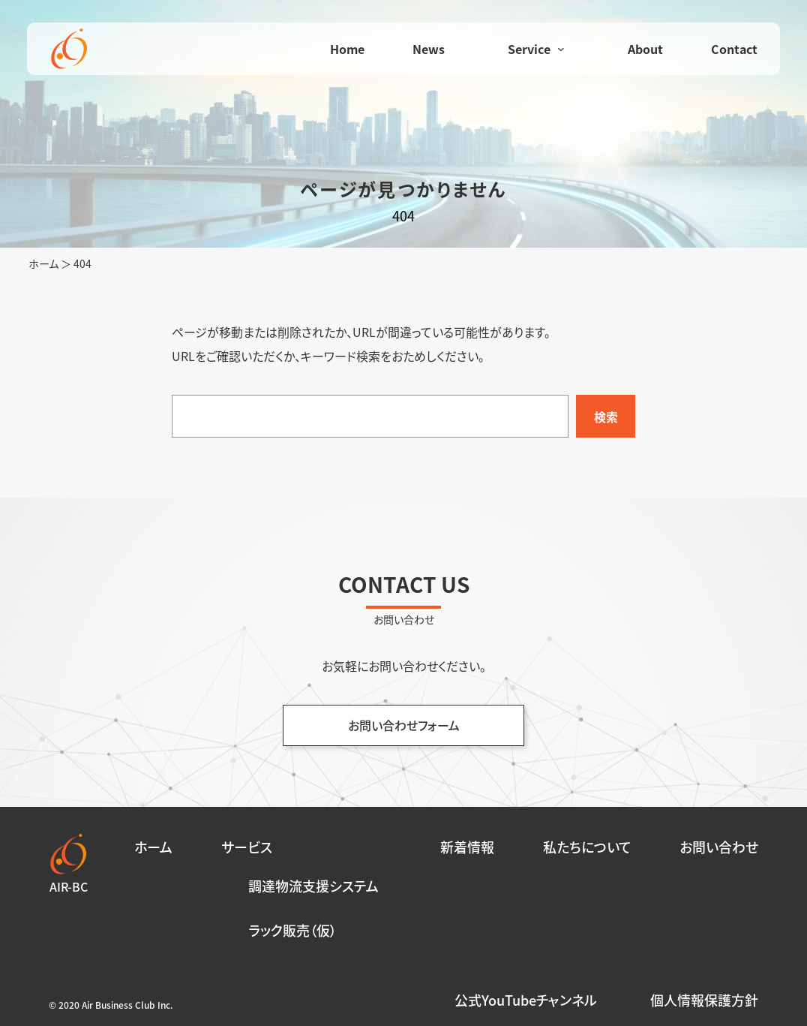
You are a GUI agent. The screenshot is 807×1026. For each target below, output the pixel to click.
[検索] (605, 416)
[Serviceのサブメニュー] (561, 49)
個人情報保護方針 (704, 1000)
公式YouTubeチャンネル (525, 1000)
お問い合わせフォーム (404, 725)
